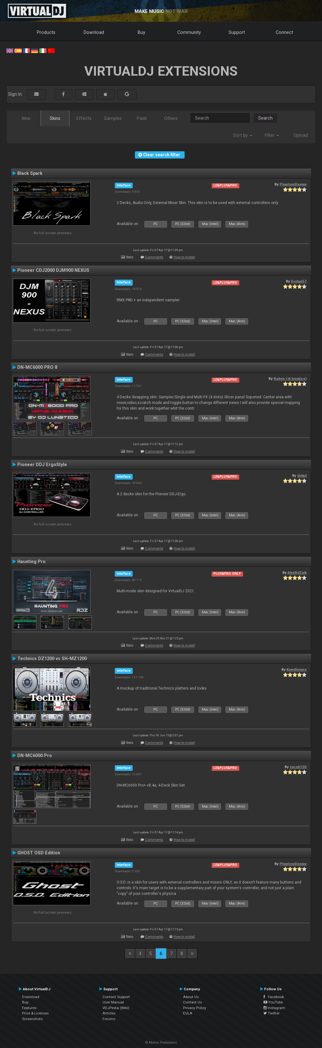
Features (29, 1008)
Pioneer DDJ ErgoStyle (42, 464)
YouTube (273, 1002)
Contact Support (116, 997)
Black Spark (29, 173)
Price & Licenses (35, 1013)
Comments (154, 257)
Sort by (242, 135)
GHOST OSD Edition (38, 852)
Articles (109, 1013)
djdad (302, 475)
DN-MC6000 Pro (34, 755)
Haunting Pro (31, 561)
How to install (184, 257)
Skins (55, 118)
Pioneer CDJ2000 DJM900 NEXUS (53, 270)
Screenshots (32, 1019)
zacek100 (298, 767)
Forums (109, 1019)
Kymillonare (296, 669)
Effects (84, 118)
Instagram (274, 1008)
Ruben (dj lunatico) (290, 378)
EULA (187, 1013)
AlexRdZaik (297, 572)
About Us (191, 997)
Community (189, 32)
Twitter (272, 1013)
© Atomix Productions (161, 1042)
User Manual (113, 1002)
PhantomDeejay (293, 184)
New (26, 118)
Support (237, 32)
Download (94, 32)
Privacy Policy (194, 1008)
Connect (284, 32)
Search (265, 118)
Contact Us (192, 1002)
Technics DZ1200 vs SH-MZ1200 (52, 658)
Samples (113, 118)
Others (171, 118)
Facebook (274, 997)
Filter (272, 135)
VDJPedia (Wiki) (116, 1008)
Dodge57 (299, 281)
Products (46, 32)
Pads (142, 118)
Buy (141, 32)
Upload (301, 135)
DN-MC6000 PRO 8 (37, 367)
